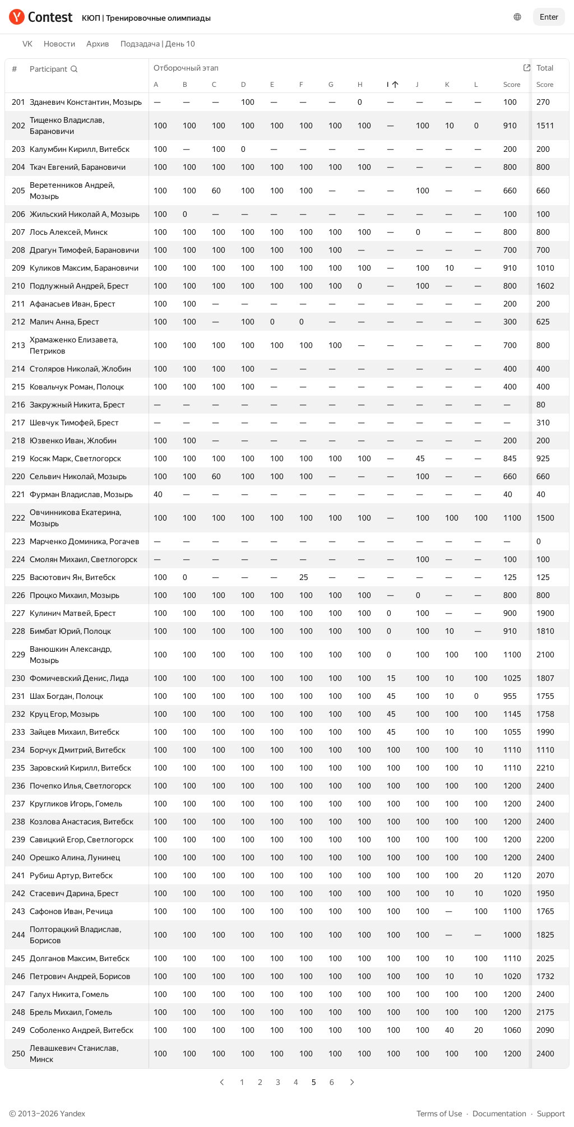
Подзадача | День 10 (158, 43)
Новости (59, 43)
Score (550, 84)
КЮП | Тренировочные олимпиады (146, 17)
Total (550, 67)
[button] (54, 68)
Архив (97, 43)
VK (27, 43)
